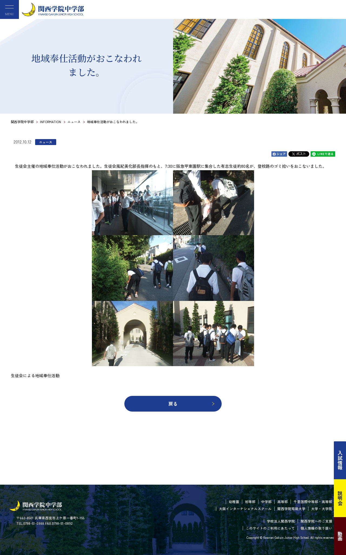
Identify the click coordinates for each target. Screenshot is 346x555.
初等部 (250, 501)
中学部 (266, 501)
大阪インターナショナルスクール (245, 508)
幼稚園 (234, 501)
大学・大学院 (321, 508)
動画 (340, 536)
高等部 (282, 501)
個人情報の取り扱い (316, 528)
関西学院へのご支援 (316, 521)
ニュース (74, 121)
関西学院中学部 (22, 121)
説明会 (340, 498)
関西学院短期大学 (291, 508)
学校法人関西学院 (281, 521)
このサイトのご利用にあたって (270, 528)
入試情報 (340, 460)
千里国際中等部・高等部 (313, 501)
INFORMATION (50, 121)
